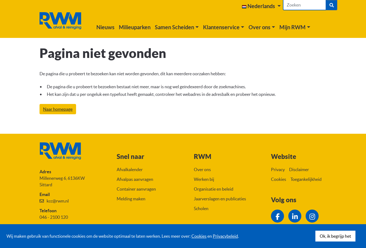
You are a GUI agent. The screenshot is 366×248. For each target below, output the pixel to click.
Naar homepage (58, 109)
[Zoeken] (304, 5)
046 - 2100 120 (54, 217)
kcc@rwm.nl (58, 200)
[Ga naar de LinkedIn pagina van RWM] (294, 216)
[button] (261, 6)
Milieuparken (141, 27)
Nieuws (112, 27)
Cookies (199, 236)
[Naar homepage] (64, 20)
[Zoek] (331, 5)
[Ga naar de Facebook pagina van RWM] (277, 216)
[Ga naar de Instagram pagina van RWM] (312, 216)
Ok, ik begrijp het (335, 236)
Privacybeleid (225, 236)
